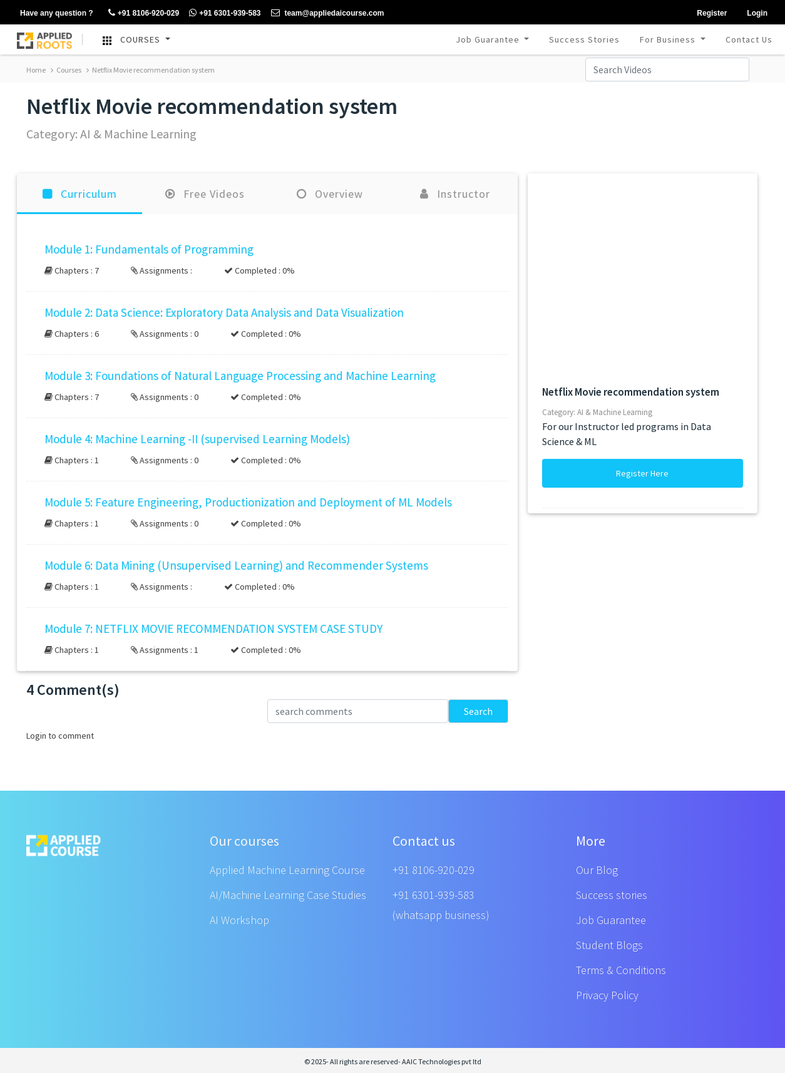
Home (36, 69)
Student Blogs (609, 945)
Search (478, 711)
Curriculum (80, 194)
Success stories (611, 895)
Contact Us (749, 39)
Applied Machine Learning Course (287, 870)
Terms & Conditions (621, 970)
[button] (267, 260)
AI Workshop (239, 920)
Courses (66, 69)
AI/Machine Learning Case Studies (288, 895)
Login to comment (60, 735)
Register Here (642, 473)
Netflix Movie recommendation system (150, 69)
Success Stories (584, 39)
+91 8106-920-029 (433, 870)
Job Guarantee (489, 39)
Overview (330, 194)
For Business (669, 39)
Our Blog (597, 870)
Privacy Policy (607, 995)
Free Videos (205, 194)
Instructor (455, 194)
